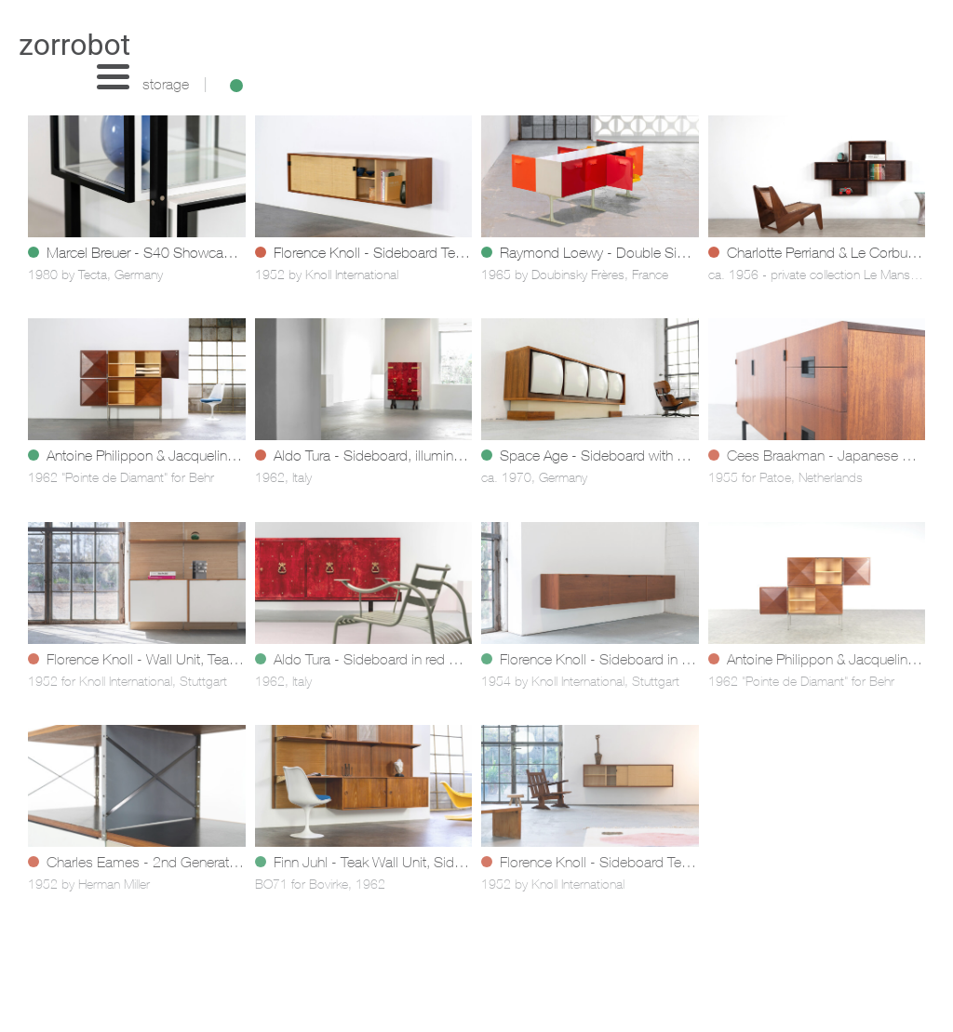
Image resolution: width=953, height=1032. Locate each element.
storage (165, 86)
